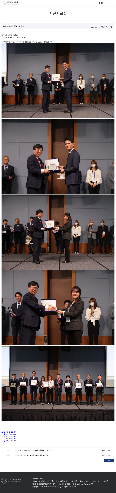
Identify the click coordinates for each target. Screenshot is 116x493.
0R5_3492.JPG (11, 439)
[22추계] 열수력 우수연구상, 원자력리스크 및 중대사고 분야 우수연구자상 (33, 450)
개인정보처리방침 (37, 478)
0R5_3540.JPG (11, 441)
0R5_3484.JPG (11, 436)
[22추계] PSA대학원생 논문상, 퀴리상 (13, 26)
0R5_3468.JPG (11, 432)
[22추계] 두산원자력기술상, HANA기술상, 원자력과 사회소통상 (31, 455)
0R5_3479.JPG (11, 434)
